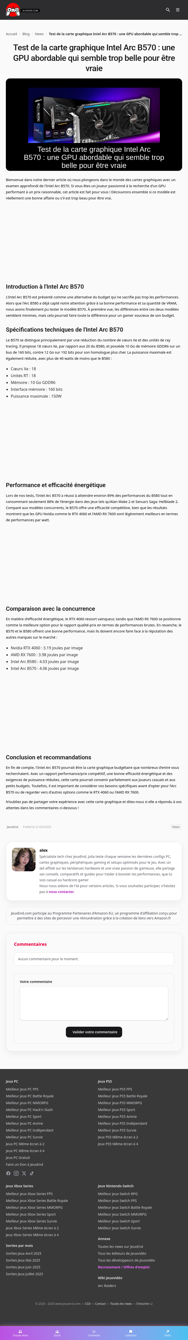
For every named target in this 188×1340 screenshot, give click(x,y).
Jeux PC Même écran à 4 (25, 1150)
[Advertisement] (94, 241)
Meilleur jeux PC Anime (24, 1123)
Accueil (11, 34)
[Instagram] (16, 1173)
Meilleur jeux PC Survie (24, 1137)
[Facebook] (8, 1173)
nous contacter (61, 891)
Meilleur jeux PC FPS (22, 1089)
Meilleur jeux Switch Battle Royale (125, 1207)
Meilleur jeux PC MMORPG (27, 1102)
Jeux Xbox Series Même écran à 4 (32, 1234)
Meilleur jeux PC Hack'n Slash (29, 1109)
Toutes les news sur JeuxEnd (120, 1246)
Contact (100, 1304)
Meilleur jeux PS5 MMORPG (120, 1102)
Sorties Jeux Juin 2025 (23, 1267)
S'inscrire (142, 1304)
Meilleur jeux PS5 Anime (117, 1116)
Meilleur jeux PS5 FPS (115, 1089)
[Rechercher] (168, 9)
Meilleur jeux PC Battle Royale (30, 1096)
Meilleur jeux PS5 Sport (116, 1109)
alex (43, 850)
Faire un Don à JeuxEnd (24, 1164)
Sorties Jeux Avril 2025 (23, 1253)
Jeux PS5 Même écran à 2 (118, 1137)
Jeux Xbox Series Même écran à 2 (32, 1228)
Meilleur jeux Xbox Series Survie (31, 1221)
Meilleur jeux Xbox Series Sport (31, 1214)
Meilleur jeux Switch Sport (119, 1221)
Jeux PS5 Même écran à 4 (118, 1144)
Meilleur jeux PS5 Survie (117, 1130)
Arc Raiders (107, 1285)
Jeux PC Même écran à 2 (25, 1144)
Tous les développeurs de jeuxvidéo (126, 1260)
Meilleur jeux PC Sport (23, 1116)
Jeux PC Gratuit (18, 1157)
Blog (26, 34)
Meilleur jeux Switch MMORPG (122, 1214)
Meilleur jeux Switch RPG (118, 1193)
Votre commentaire (36, 981)
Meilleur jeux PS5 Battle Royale (122, 1096)
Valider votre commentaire (95, 1032)
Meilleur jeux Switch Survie (119, 1228)
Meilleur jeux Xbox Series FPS (29, 1193)
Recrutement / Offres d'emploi (124, 1267)
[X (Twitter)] (24, 1173)
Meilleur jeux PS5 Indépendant (122, 1123)
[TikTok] (31, 1173)
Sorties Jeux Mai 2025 (23, 1260)
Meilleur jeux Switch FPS (117, 1200)
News (39, 34)
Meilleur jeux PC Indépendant (30, 1130)
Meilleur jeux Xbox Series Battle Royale (37, 1200)
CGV (88, 1304)
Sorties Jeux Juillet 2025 (24, 1274)
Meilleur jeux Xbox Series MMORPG (34, 1207)
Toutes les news (121, 1304)
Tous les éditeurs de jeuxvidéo (122, 1253)
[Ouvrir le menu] (177, 9)
